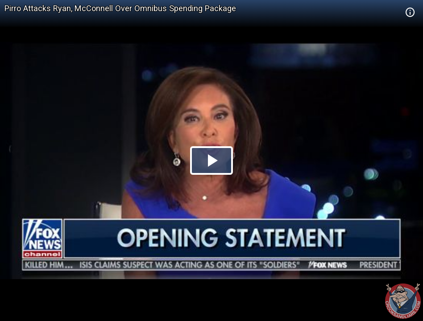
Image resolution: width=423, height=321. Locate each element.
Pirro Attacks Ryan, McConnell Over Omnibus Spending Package (120, 8)
